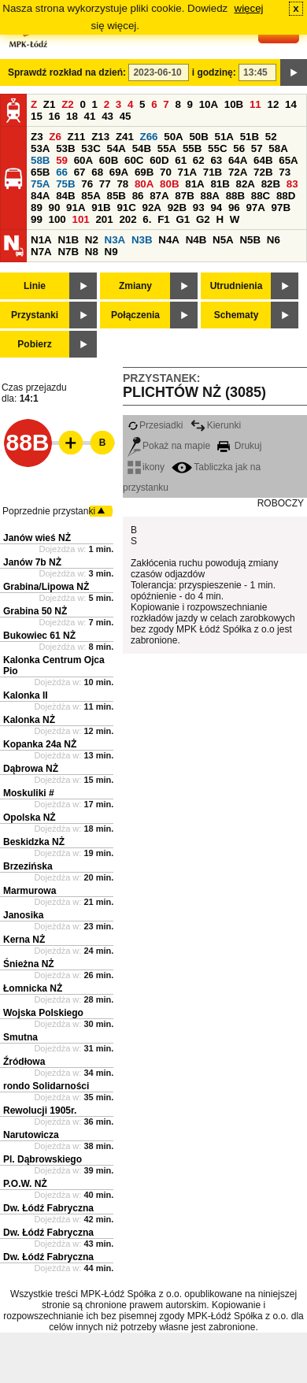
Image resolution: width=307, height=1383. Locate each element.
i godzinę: (214, 72)
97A (255, 207)
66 (62, 172)
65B (40, 172)
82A (245, 184)
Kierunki (215, 425)
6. (146, 219)
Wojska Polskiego (43, 1012)
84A (40, 196)
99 (37, 219)
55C (217, 148)
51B (249, 137)
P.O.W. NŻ (25, 1183)
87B (184, 196)
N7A (41, 252)
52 (271, 137)
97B (281, 207)
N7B (68, 252)
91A (75, 207)
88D (285, 196)
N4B (196, 240)
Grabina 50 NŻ (35, 611)
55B (192, 148)
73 (284, 172)
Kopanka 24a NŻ (39, 744)
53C (90, 148)
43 (107, 116)
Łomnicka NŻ (32, 988)
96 (234, 207)
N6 (273, 240)
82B (270, 184)
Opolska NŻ (29, 817)
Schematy (236, 315)
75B (65, 184)
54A (115, 148)
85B (115, 196)
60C (133, 160)
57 (257, 148)
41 (90, 116)
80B (169, 184)
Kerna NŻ (24, 939)
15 (37, 116)
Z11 (77, 137)
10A (208, 104)
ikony (146, 467)
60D (159, 160)
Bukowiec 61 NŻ (39, 635)
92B (177, 207)
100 (57, 219)
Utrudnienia (236, 285)
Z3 (37, 137)
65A (288, 160)
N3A (115, 240)
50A (173, 137)
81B (219, 184)
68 (97, 172)
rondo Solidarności (46, 1086)
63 (216, 160)
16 (55, 116)
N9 (111, 252)
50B (198, 137)
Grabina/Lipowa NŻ (46, 586)
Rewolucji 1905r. (39, 1110)
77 (105, 184)
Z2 (67, 104)
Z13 (100, 137)
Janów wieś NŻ (37, 537)
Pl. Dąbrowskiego (42, 1159)
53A (40, 148)
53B (65, 148)
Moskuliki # (28, 793)
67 (80, 172)
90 (55, 207)
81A (194, 184)
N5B (250, 240)
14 (291, 104)
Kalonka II (25, 695)
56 (239, 148)
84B (65, 196)
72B (262, 172)
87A (159, 196)
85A (90, 196)
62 (199, 160)
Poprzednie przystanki (48, 511)
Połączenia (135, 315)
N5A (223, 240)
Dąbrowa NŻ (30, 768)
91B (100, 207)
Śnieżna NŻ (28, 964)
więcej (249, 8)
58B (40, 160)
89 (37, 207)
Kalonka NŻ (29, 719)
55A (166, 148)
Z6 (55, 137)
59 (62, 160)
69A (118, 172)
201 (104, 219)
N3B (142, 240)
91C (126, 207)
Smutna (20, 1037)
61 (181, 160)
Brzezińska (28, 866)
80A (144, 184)
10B (233, 104)
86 (138, 196)
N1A (41, 240)
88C (260, 196)
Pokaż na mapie (169, 445)
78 (122, 184)
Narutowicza (31, 1134)
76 (87, 184)
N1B (68, 240)
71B (212, 172)
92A (151, 207)
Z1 (49, 104)
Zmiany (135, 285)
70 (166, 172)
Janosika (23, 915)
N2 (91, 240)
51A (224, 137)
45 (125, 116)
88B (235, 196)
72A (237, 172)
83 (292, 184)
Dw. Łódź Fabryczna (48, 1208)
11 (255, 104)
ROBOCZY (280, 503)
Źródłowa (24, 1061)
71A (187, 172)
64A (237, 160)
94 (216, 207)
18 (72, 116)
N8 (91, 252)
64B (262, 160)
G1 (183, 219)
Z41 (125, 137)
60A (83, 160)
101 (80, 219)
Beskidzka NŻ (34, 841)
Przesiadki (155, 425)
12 (273, 104)
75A (40, 184)
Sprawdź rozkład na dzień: (67, 72)
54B (141, 148)
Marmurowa (29, 890)
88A (209, 196)
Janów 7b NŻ (32, 562)
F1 (163, 219)
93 (199, 207)
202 (127, 219)
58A (277, 148)
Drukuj (239, 445)
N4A (168, 240)
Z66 (149, 137)
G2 (203, 219)
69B (144, 172)
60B (108, 160)
